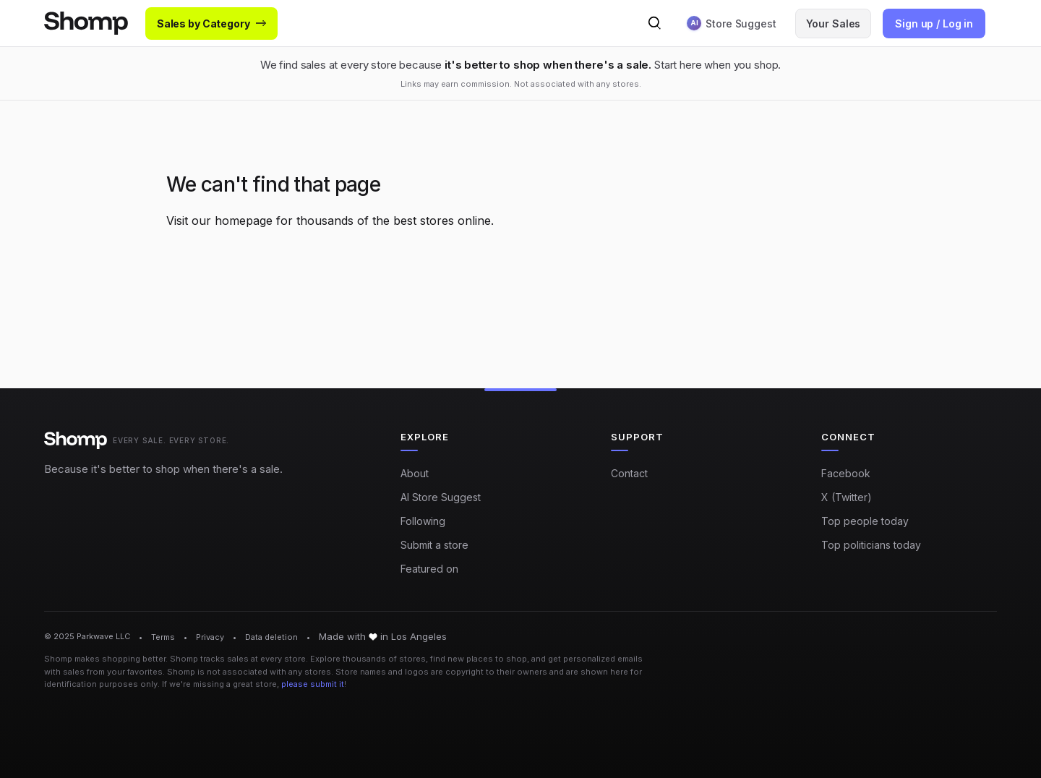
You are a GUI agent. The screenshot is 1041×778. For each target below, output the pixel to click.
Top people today (865, 521)
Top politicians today (871, 545)
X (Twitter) (846, 497)
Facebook (845, 473)
